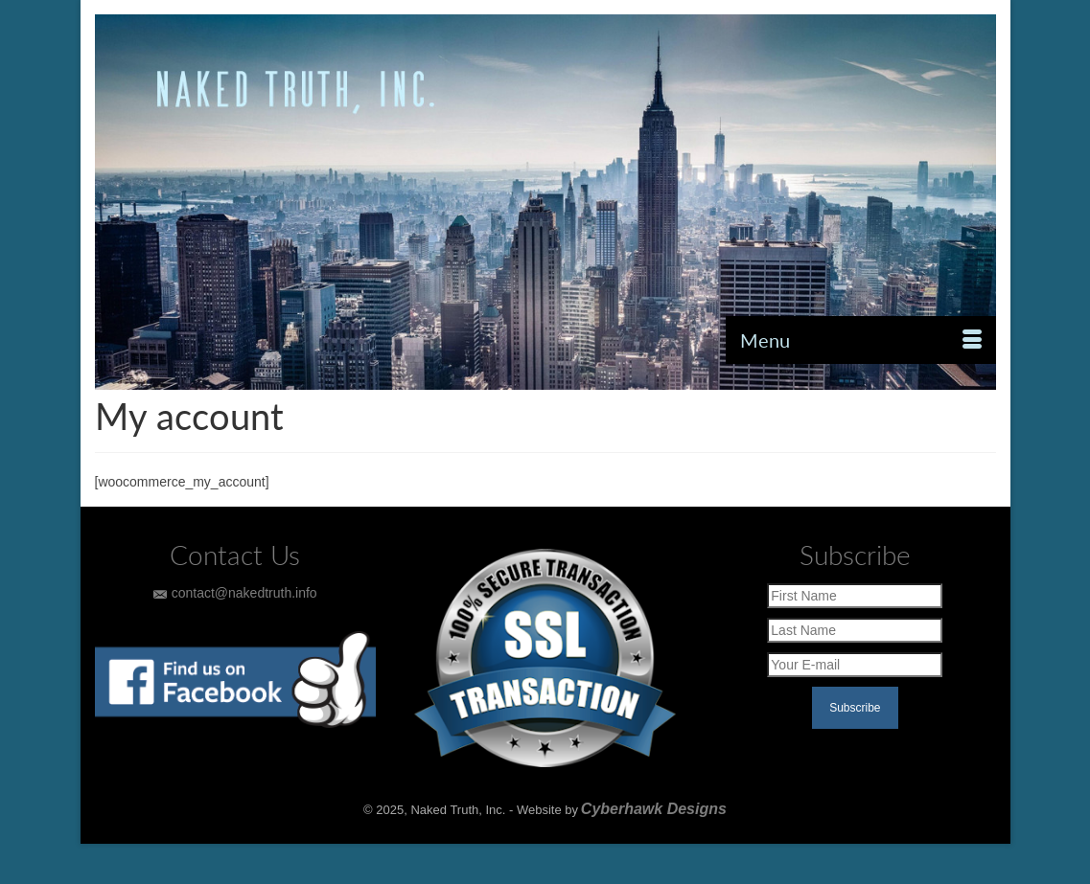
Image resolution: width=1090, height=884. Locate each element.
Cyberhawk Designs (654, 809)
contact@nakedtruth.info (235, 593)
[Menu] (861, 340)
